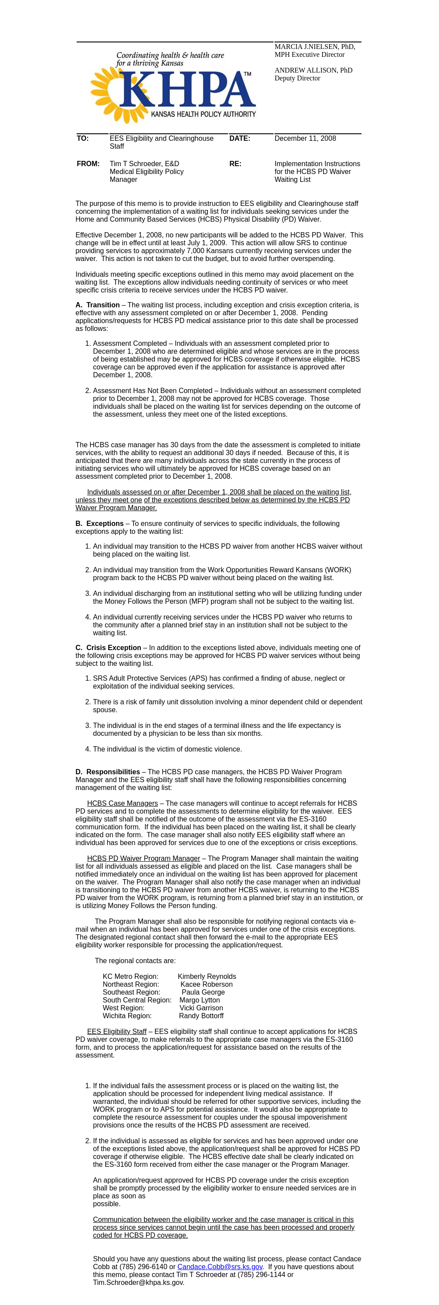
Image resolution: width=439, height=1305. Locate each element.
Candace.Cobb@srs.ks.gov (220, 1266)
